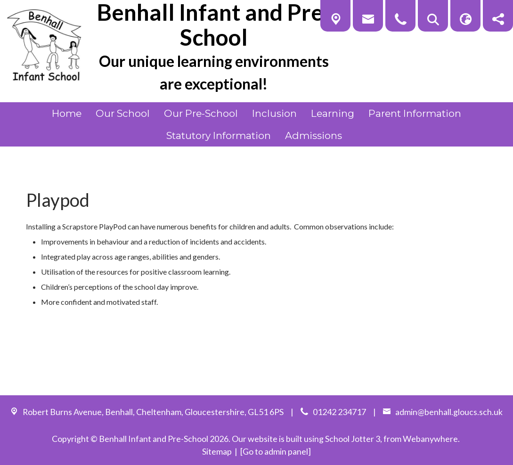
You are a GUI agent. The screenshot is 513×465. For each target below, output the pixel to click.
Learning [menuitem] (332, 113)
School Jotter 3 (352, 438)
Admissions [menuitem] (313, 135)
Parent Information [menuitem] (414, 113)
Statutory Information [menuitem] (218, 135)
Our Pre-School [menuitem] (201, 113)
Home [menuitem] (66, 113)
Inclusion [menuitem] (274, 113)
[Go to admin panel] (275, 451)
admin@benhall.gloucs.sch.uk (449, 412)
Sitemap (217, 451)
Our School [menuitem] (123, 113)
